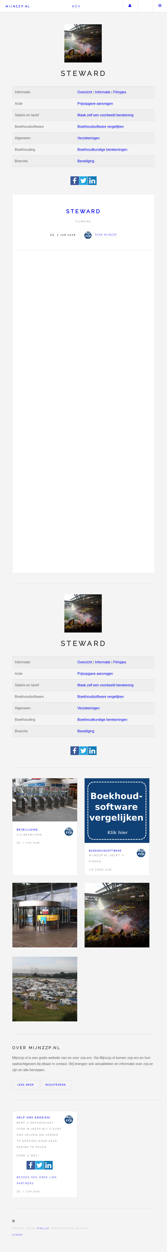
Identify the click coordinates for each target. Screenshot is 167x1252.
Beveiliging (85, 161)
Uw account (130, 6)
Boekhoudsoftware (105, 851)
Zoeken (145, 6)
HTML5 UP (43, 1228)
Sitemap (17, 1235)
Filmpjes (119, 92)
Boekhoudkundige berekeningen (102, 149)
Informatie (102, 92)
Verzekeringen (88, 138)
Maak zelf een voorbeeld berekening (105, 115)
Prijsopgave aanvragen (95, 103)
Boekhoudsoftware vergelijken (100, 126)
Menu (160, 6)
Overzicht (84, 92)
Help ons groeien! (34, 1117)
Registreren (55, 1085)
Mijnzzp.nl (18, 6)
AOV (76, 6)
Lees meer (25, 1085)
